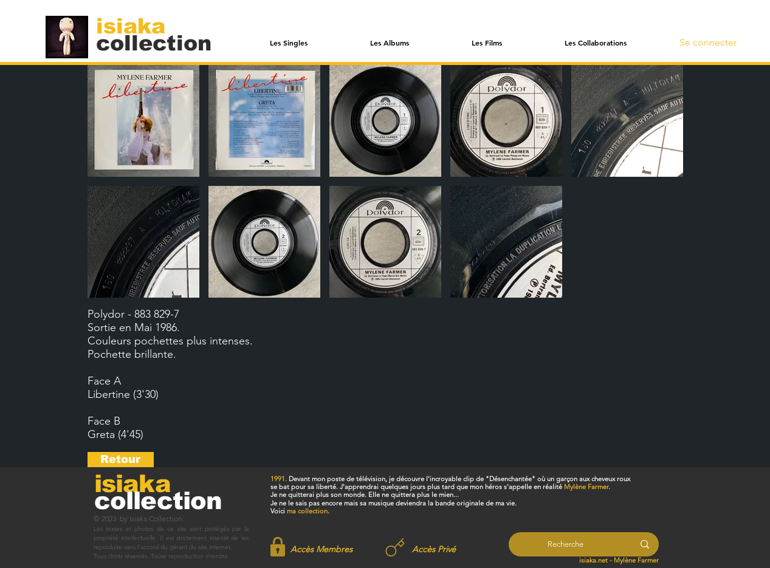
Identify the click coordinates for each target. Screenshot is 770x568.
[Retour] (121, 459)
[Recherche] (565, 544)
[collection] (153, 43)
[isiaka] (137, 26)
